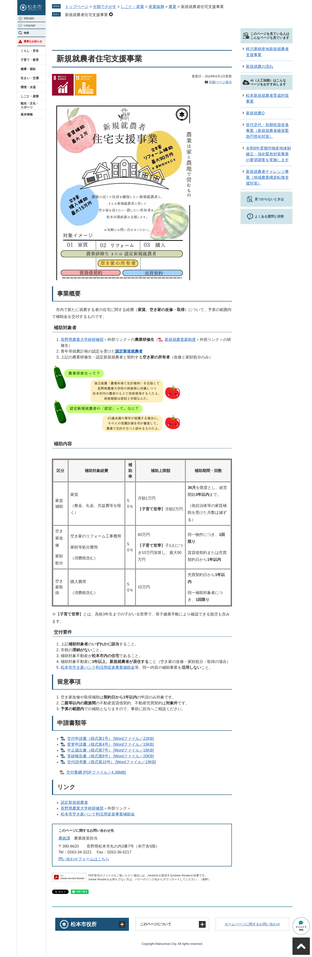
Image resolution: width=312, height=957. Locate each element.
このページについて (155, 924)
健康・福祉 (28, 69)
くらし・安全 (30, 50)
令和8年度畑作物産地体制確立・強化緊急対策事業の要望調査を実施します (268, 154)
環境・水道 (28, 87)
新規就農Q (255, 113)
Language (29, 25)
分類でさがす (104, 7)
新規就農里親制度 (180, 339)
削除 (111, 14)
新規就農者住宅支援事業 (86, 15)
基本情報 (27, 114)
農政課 (64, 838)
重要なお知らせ (33, 41)
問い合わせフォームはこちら (83, 859)
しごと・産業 (30, 96)
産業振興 (156, 7)
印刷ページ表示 (220, 82)
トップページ (76, 7)
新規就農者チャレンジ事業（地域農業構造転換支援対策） (267, 177)
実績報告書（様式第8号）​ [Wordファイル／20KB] (110, 756)
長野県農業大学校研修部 (82, 339)
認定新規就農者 (129, 351)
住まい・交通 (30, 78)
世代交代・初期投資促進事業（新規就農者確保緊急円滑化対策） (267, 131)
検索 (26, 32)
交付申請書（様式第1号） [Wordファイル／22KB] (110, 738)
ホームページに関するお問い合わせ (252, 924)
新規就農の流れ (259, 66)
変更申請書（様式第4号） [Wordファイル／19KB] (110, 744)
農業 (172, 7)
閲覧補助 (29, 18)
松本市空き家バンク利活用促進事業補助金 (98, 667)
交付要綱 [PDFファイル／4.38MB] (96, 772)
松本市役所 (84, 924)
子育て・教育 (30, 60)
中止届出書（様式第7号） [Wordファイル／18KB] (110, 750)
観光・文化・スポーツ (30, 105)
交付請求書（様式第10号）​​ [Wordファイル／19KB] (111, 762)
